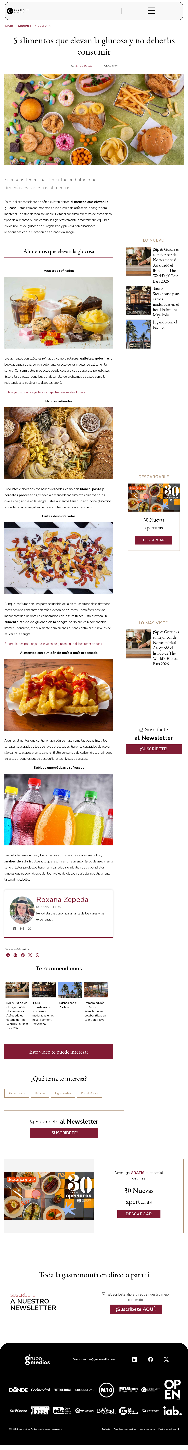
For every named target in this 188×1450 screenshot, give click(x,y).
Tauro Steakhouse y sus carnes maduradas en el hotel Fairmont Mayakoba (43, 1013)
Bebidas (40, 1093)
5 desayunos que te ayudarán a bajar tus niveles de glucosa (44, 392)
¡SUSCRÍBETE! (64, 1133)
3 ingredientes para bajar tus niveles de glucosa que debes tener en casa (53, 644)
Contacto (106, 1429)
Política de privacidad (168, 1429)
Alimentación (16, 1093)
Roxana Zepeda (83, 66)
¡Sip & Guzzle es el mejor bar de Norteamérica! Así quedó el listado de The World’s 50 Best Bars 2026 (17, 1015)
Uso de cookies (147, 1429)
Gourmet (27, 26)
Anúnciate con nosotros (125, 1429)
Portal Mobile (89, 1093)
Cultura (44, 26)
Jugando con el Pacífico (68, 1005)
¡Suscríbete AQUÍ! (136, 1309)
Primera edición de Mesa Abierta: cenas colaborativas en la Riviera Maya (95, 1011)
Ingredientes (63, 1093)
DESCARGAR (153, 540)
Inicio (10, 26)
